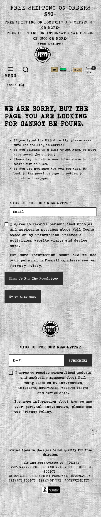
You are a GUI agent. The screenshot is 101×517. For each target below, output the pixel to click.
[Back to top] (93, 431)
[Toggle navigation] (11, 69)
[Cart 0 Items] (88, 69)
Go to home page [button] (23, 296)
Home (9, 85)
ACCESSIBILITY (77, 480)
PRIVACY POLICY (23, 480)
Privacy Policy (25, 266)
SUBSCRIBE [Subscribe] (78, 360)
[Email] (53, 211)
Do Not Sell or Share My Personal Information (49, 475)
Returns (73, 462)
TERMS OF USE (50, 480)
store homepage (34, 178)
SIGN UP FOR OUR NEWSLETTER (40, 203)
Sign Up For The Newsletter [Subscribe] (33, 278)
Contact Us (56, 462)
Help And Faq (33, 462)
